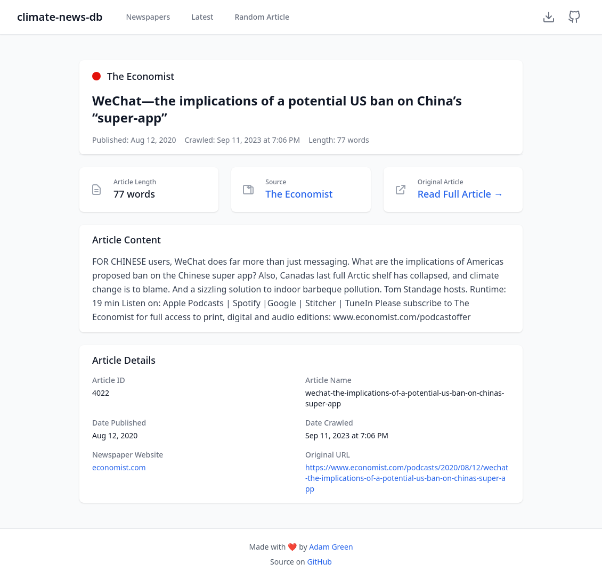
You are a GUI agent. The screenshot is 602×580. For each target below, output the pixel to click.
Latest (202, 17)
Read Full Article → (460, 193)
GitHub (319, 562)
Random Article (261, 17)
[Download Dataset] (548, 17)
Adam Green (331, 547)
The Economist (298, 193)
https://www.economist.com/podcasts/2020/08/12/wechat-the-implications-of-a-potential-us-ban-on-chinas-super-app (406, 478)
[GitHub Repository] (574, 17)
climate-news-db (59, 17)
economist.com (119, 467)
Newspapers (148, 17)
